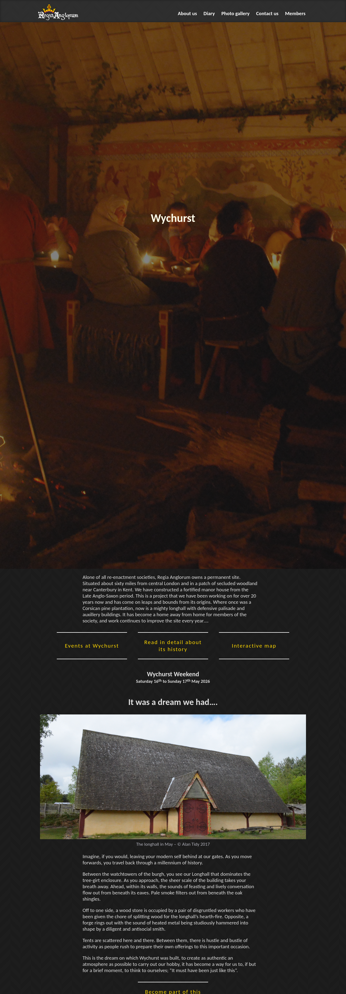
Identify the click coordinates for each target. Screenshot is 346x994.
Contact (267, 13)
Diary (209, 13)
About (187, 13)
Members (295, 13)
